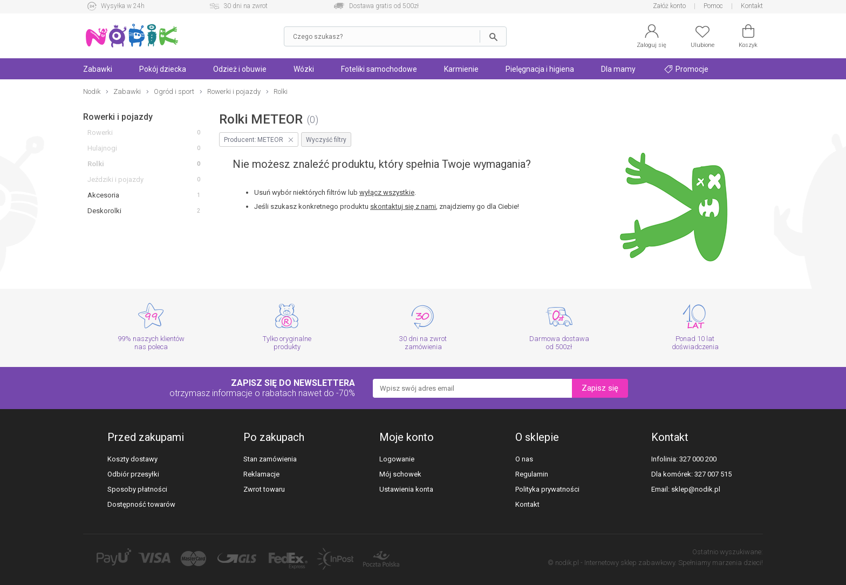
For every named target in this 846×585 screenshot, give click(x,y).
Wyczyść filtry (326, 140)
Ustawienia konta (406, 489)
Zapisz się (600, 388)
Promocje (686, 69)
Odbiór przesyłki (133, 474)
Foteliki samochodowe (379, 69)
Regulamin (531, 474)
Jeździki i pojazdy (115, 179)
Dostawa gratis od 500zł (384, 6)
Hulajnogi (102, 148)
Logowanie (396, 459)
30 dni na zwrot (245, 6)
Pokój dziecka (162, 69)
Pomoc (713, 6)
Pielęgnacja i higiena (540, 69)
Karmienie (461, 69)
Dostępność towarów (141, 504)
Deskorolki (104, 211)
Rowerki (100, 132)
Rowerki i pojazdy (118, 117)
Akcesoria (103, 195)
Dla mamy (618, 69)
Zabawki (97, 69)
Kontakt (752, 6)
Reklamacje (261, 474)
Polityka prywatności (547, 489)
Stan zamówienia (270, 459)
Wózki (304, 69)
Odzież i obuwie (240, 69)
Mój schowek (400, 474)
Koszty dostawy (132, 459)
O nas (524, 459)
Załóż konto (669, 6)
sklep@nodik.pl (695, 489)
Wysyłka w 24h (123, 6)
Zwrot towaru (264, 489)
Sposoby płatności (137, 489)
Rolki (95, 164)
